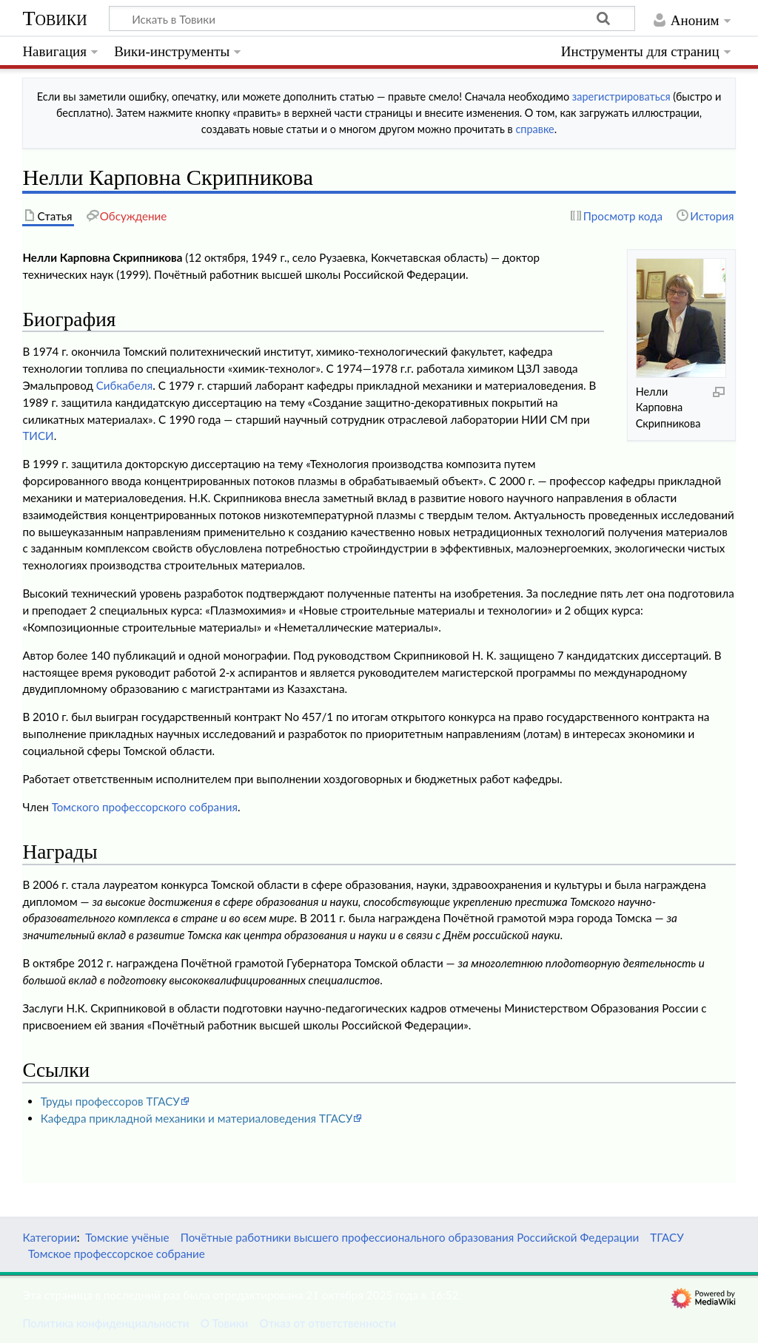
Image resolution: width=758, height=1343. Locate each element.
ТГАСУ (666, 1237)
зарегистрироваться (621, 96)
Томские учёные (127, 1237)
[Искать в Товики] (372, 18)
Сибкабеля (124, 385)
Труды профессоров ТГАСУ (110, 1101)
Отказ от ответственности (328, 1323)
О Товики (225, 1323)
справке (534, 129)
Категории (49, 1237)
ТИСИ (37, 435)
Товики (54, 18)
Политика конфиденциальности (105, 1323)
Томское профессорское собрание (116, 1253)
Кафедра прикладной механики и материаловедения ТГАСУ (197, 1118)
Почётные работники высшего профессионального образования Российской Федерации (410, 1237)
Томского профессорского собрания (145, 806)
